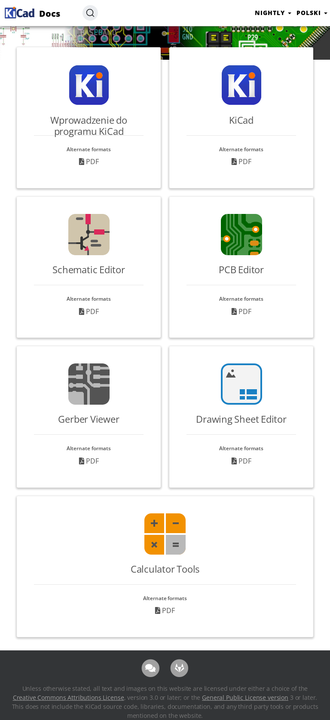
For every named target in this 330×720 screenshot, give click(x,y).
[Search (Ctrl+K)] (90, 13)
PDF (89, 161)
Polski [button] (311, 13)
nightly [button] (273, 13)
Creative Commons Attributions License (68, 697)
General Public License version (245, 697)
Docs (31, 12)
